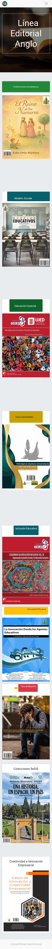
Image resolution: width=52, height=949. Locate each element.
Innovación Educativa (26, 609)
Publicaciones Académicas (26, 87)
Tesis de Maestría (28, 686)
